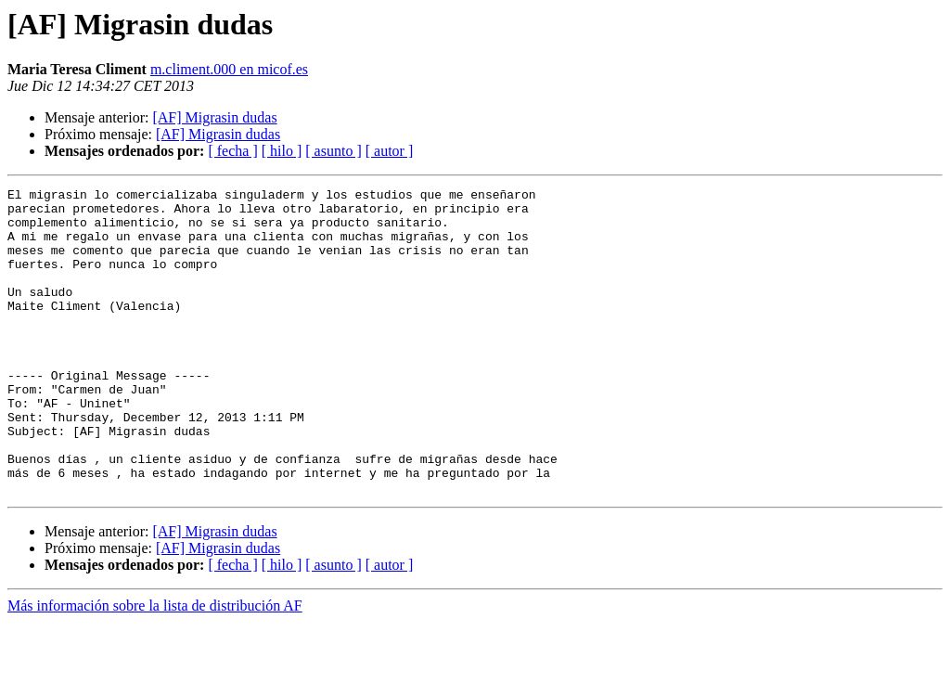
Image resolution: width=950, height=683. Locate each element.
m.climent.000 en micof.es (229, 69)
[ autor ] (390, 151)
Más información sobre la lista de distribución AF (154, 667)
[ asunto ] (333, 151)
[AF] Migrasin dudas (214, 117)
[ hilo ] (282, 151)
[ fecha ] (232, 151)
